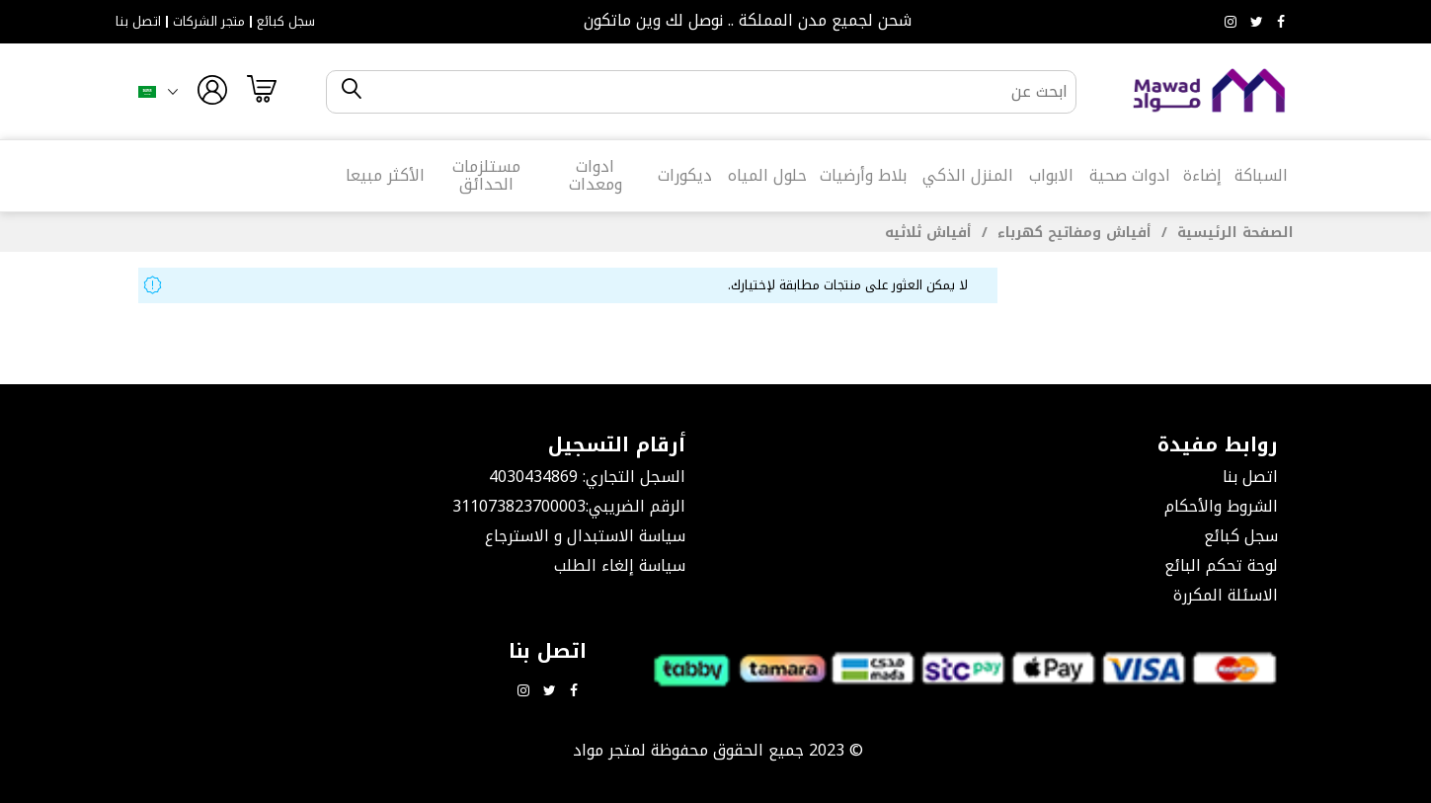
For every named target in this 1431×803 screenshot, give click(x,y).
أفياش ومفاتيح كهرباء (1072, 232)
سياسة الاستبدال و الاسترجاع (585, 536)
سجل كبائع (286, 22)
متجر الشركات (209, 22)
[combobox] (718, 92)
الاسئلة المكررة (1225, 595)
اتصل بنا (138, 22)
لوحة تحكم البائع (1221, 565)
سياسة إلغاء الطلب (619, 565)
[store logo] (1210, 91)
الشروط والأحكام (1221, 506)
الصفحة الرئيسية (1233, 232)
